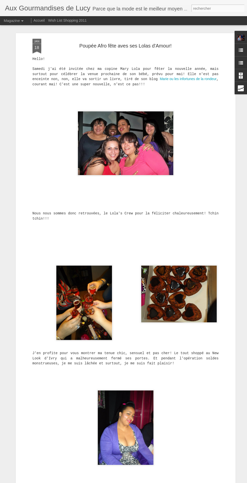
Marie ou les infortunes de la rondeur (188, 65)
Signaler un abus (157, 480)
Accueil (39, 20)
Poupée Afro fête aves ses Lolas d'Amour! (125, 32)
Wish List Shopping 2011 (67, 20)
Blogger (141, 480)
